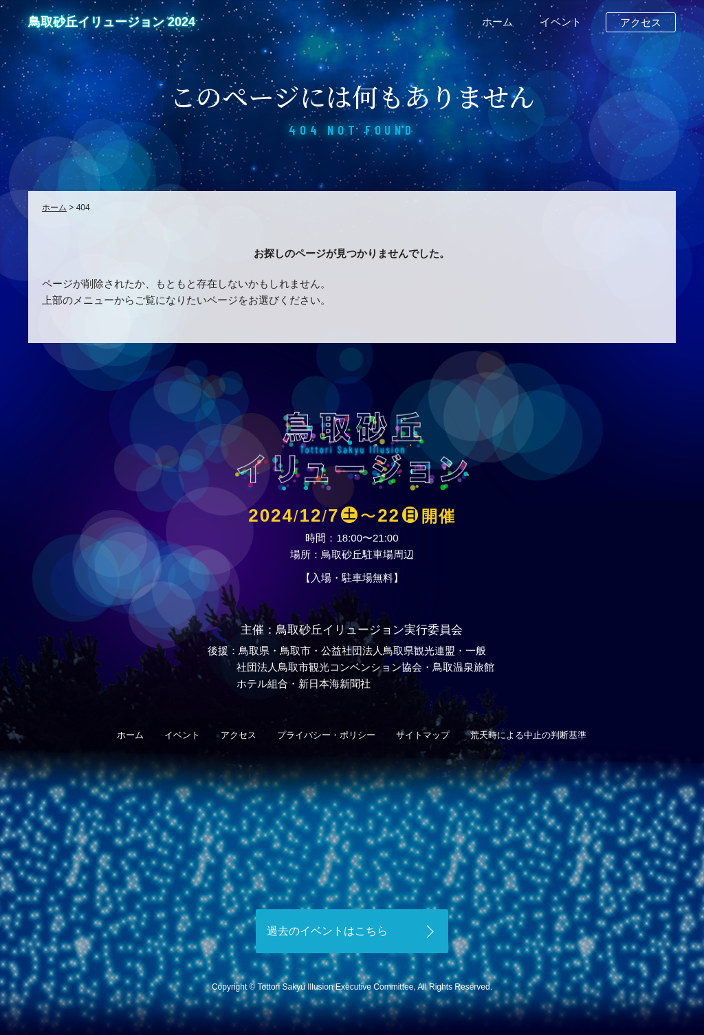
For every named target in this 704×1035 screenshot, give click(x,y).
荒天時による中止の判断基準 (528, 735)
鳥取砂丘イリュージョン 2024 (111, 22)
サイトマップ (423, 735)
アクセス (640, 22)
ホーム (497, 21)
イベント (561, 21)
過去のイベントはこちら (327, 931)
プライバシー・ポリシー (326, 735)
